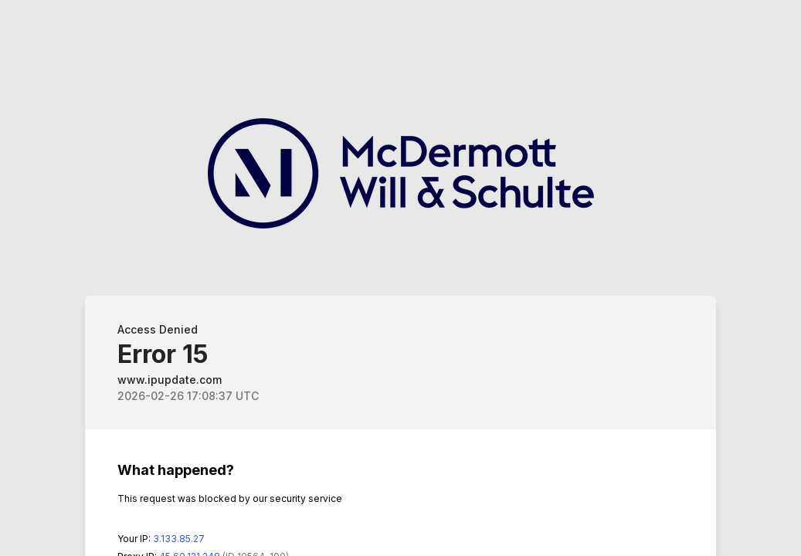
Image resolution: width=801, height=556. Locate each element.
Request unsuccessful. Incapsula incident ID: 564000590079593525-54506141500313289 (400, 278)
